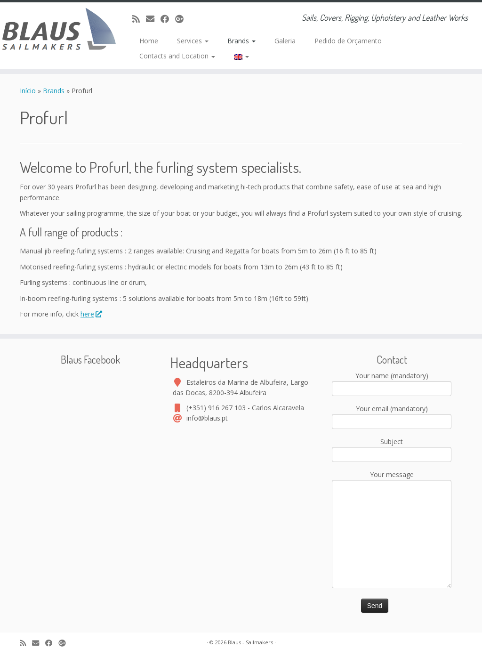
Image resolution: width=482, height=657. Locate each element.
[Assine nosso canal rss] (139, 18)
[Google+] (182, 18)
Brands (241, 40)
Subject (391, 449)
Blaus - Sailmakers (250, 642)
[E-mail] (153, 18)
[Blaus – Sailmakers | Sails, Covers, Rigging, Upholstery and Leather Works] (56, 30)
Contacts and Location (177, 55)
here (90, 313)
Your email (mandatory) (391, 416)
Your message (391, 505)
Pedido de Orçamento (348, 40)
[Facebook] (168, 18)
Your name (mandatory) (391, 383)
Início (29, 90)
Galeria (285, 40)
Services (193, 40)
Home (148, 40)
